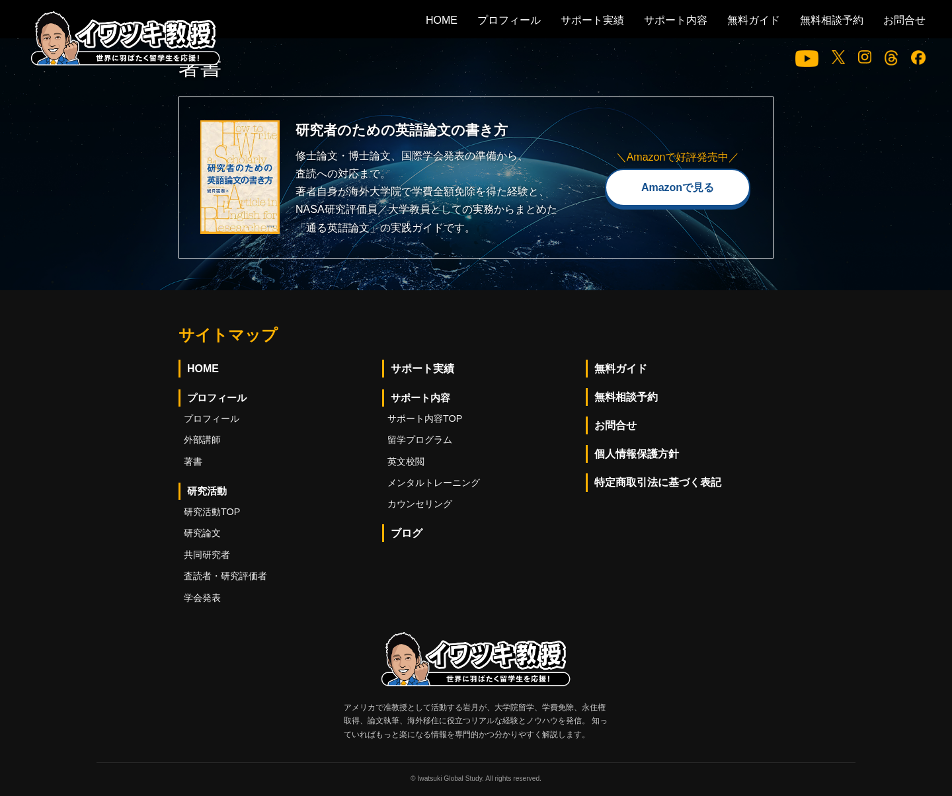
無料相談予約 (831, 20)
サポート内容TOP (424, 418)
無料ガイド (753, 20)
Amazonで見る (677, 187)
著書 (193, 461)
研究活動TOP (212, 511)
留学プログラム (419, 439)
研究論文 (202, 533)
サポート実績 (592, 20)
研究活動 (207, 491)
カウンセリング (419, 503)
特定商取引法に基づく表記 (657, 482)
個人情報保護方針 (636, 453)
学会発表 (202, 597)
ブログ (406, 533)
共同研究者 (207, 554)
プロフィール (509, 20)
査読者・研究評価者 (225, 576)
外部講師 (202, 439)
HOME (441, 20)
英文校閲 (405, 461)
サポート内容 (675, 20)
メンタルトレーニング (433, 482)
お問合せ (904, 20)
